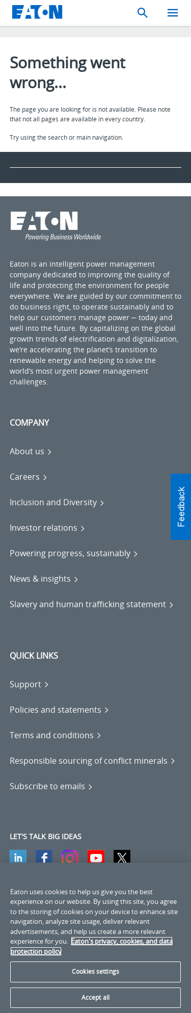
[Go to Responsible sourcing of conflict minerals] (93, 760)
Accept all (95, 997)
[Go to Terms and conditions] (56, 735)
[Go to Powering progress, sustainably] (74, 553)
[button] (181, 507)
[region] (95, 938)
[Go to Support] (29, 684)
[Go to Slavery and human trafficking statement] (92, 604)
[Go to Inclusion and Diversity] (57, 502)
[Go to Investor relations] (48, 527)
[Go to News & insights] (44, 578)
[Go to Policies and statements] (60, 709)
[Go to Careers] (29, 476)
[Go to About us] (31, 451)
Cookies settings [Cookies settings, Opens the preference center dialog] (95, 971)
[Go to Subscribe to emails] (51, 786)
